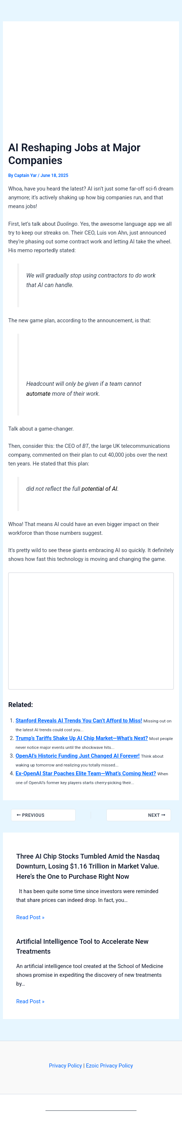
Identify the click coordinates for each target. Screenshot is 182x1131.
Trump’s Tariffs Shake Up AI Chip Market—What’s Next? (81, 738)
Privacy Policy (65, 1065)
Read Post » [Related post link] (30, 917)
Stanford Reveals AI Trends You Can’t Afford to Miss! (78, 720)
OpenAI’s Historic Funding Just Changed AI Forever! (77, 756)
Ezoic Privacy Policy (109, 1065)
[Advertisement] (91, 84)
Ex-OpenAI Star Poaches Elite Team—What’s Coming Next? (85, 773)
